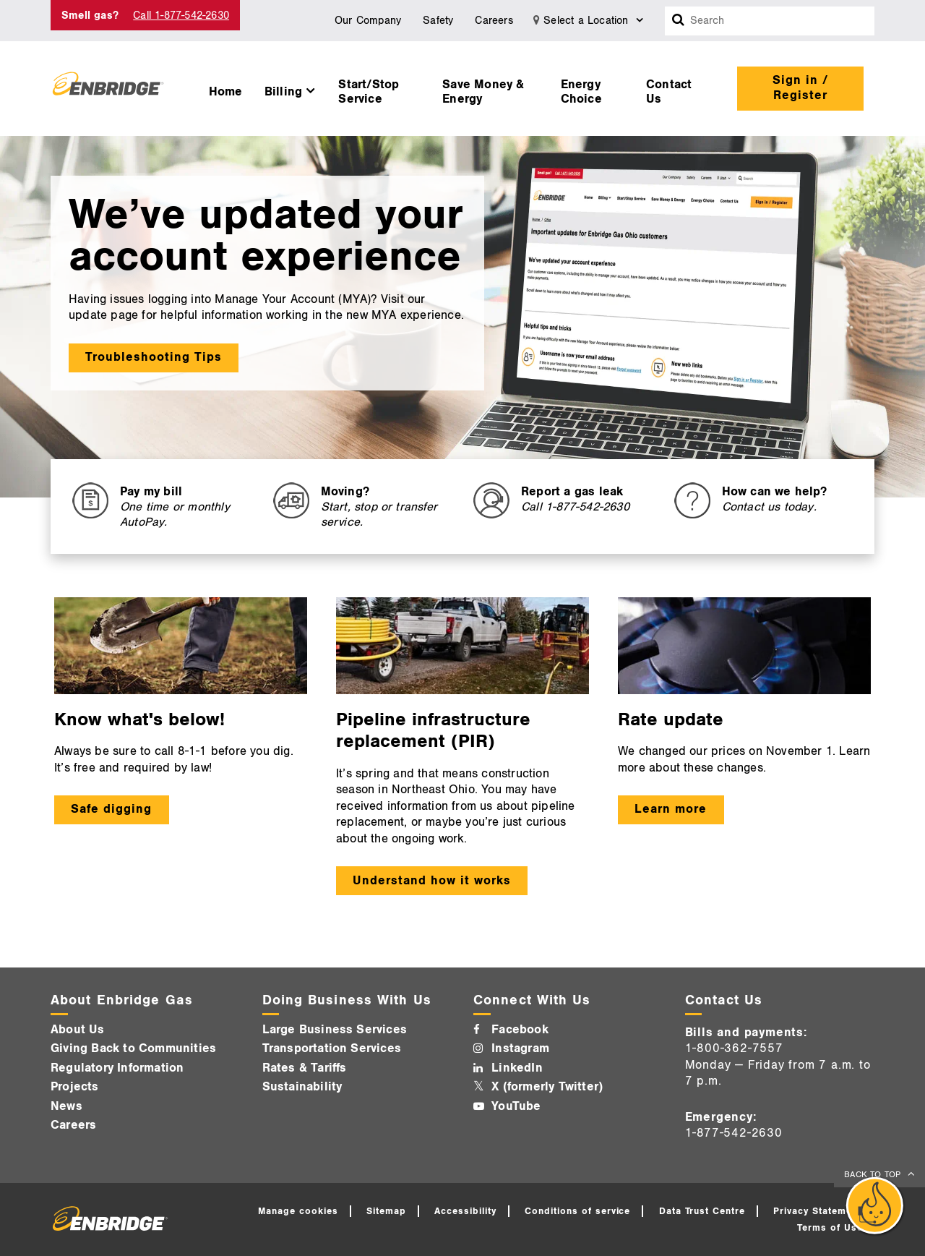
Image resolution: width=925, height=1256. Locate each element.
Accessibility (465, 1211)
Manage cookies (298, 1211)
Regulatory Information (117, 1068)
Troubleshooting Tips (153, 357)
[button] (291, 88)
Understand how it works (431, 880)
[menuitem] (226, 88)
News (66, 1106)
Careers (493, 20)
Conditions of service (577, 1211)
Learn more (670, 809)
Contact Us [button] (669, 91)
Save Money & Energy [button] (483, 91)
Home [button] (226, 92)
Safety (438, 20)
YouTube (516, 1106)
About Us (78, 1029)
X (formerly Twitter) (547, 1087)
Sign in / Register (800, 88)
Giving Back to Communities (133, 1048)
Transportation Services (332, 1048)
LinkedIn (517, 1068)
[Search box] (678, 21)
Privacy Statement (817, 1211)
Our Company (368, 20)
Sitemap (386, 1211)
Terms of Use (830, 1228)
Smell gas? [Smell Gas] (90, 15)
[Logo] (108, 88)
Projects (75, 1087)
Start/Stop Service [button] (368, 91)
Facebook (519, 1029)
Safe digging (111, 809)
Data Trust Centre (702, 1211)
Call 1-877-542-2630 (181, 15)
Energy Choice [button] (581, 91)
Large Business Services (335, 1029)
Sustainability (302, 1087)
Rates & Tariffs (304, 1068)
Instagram (520, 1048)
